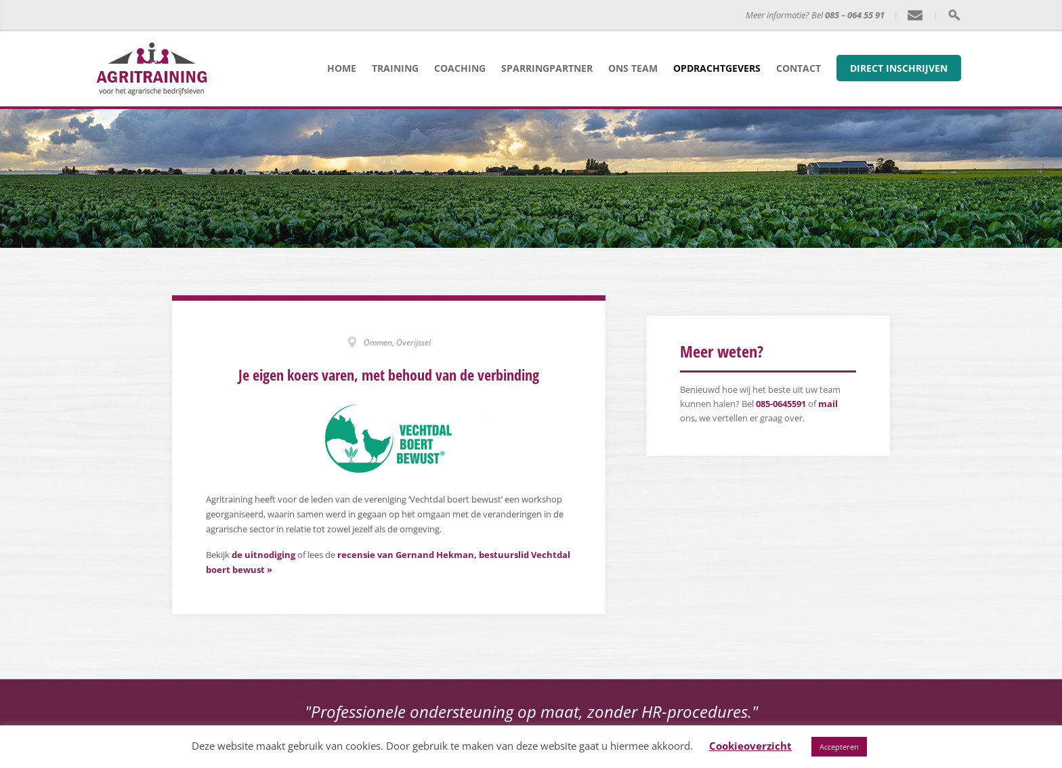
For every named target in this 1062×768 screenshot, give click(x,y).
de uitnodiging (263, 555)
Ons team (633, 68)
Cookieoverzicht (750, 745)
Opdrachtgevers (717, 68)
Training (395, 68)
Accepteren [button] (839, 747)
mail (828, 404)
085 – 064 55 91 (855, 15)
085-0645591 (781, 404)
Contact (798, 68)
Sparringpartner (547, 68)
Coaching (460, 68)
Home (341, 68)
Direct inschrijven (899, 68)
